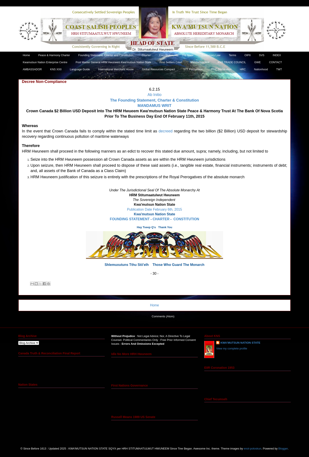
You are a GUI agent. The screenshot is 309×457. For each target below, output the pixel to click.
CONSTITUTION (186, 219)
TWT (279, 69)
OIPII (247, 55)
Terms (232, 55)
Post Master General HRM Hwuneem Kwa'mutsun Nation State (113, 62)
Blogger (283, 448)
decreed (166, 131)
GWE (257, 62)
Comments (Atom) (163, 316)
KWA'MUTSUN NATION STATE (240, 342)
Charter (146, 55)
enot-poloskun (252, 448)
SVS (261, 55)
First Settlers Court (171, 62)
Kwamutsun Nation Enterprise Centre (45, 62)
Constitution (166, 55)
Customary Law (211, 55)
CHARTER (161, 219)
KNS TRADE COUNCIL (232, 62)
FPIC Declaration (221, 69)
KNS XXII (56, 69)
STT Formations (193, 69)
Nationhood (261, 69)
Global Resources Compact (158, 69)
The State (188, 55)
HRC (243, 69)
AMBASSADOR (32, 69)
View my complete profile (231, 348)
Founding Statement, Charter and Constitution (105, 55)
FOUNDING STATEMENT (130, 219)
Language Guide (80, 69)
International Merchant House (115, 69)
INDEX (277, 55)
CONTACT (275, 62)
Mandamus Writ (199, 62)
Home (26, 55)
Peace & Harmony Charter (54, 55)
